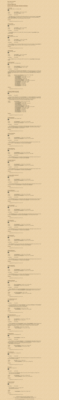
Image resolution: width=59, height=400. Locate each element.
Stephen (17, 66)
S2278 (11, 21)
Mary (14, 325)
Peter (17, 372)
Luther (17, 108)
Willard (18, 84)
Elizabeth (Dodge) (21, 70)
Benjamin (17, 284)
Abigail (30, 323)
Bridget (16, 285)
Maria (17, 83)
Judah (16, 101)
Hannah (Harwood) (19, 80)
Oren (17, 109)
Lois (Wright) (18, 67)
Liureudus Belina (19, 79)
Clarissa (18, 102)
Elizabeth (18, 78)
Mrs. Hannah (12, 17)
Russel (18, 81)
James (38, 16)
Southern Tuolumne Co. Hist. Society (25, 397)
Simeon (18, 77)
